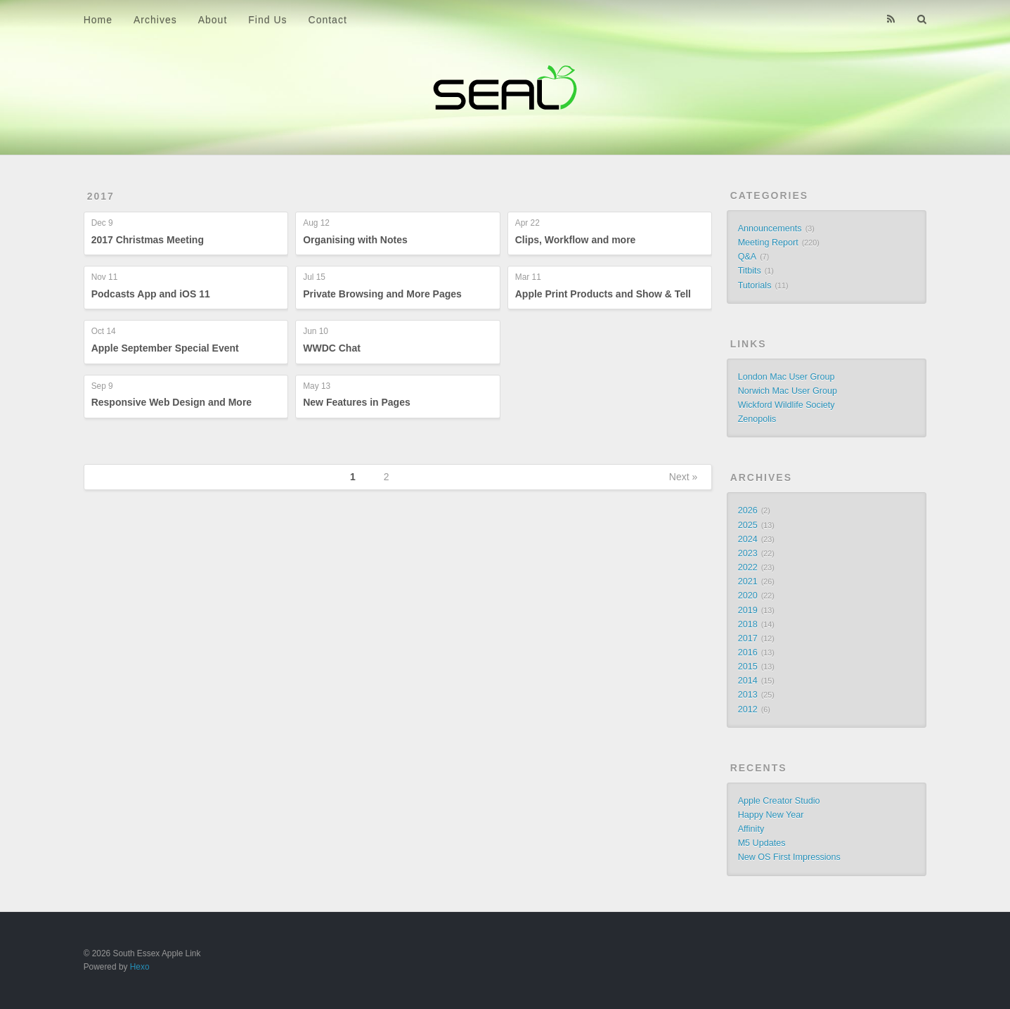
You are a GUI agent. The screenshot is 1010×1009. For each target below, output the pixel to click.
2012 (748, 709)
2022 (748, 567)
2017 (101, 196)
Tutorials (755, 285)
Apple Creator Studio (779, 801)
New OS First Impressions (789, 857)
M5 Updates (762, 843)
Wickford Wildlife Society (786, 405)
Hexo (140, 967)
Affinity (751, 829)
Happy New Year (771, 815)
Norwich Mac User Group (787, 391)
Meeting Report (768, 243)
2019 (748, 610)
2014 (748, 681)
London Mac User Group (786, 377)
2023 (748, 553)
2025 (748, 525)
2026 (748, 510)
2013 (748, 695)
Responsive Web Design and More (171, 402)
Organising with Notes (355, 239)
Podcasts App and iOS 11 (150, 294)
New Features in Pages (356, 402)
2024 (748, 539)
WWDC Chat (332, 348)
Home (98, 19)
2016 (748, 652)
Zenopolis (757, 419)
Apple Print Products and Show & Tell (603, 294)
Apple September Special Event (165, 348)
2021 (748, 581)
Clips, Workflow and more (575, 239)
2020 (748, 595)
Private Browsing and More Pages (382, 294)
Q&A (747, 257)
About (213, 19)
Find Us (267, 19)
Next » (683, 476)
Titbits (749, 271)
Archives (155, 19)
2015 (748, 666)
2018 (748, 624)
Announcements (770, 228)
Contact (328, 19)
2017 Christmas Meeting (147, 239)
